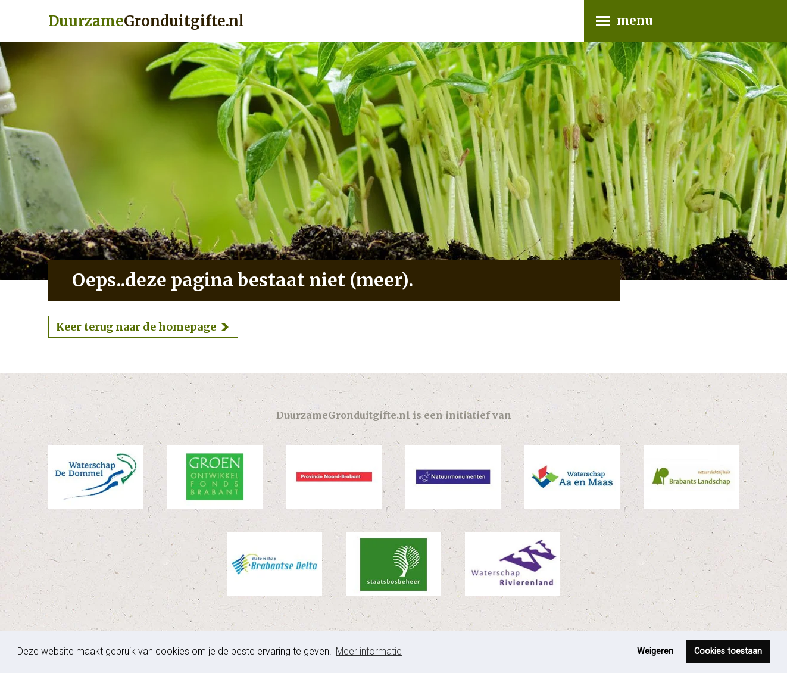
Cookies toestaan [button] (728, 651)
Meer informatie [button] (369, 651)
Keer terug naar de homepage (136, 327)
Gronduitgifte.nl (146, 21)
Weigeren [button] (655, 651)
